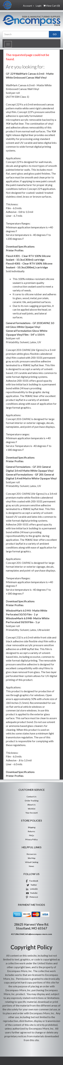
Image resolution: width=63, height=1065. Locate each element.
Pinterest (31, 897)
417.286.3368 (17, 934)
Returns (31, 831)
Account (28, 5)
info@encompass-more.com (38, 934)
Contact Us (31, 796)
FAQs (31, 835)
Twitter (31, 885)
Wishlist (31, 808)
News (31, 866)
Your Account (32, 812)
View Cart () (51, 5)
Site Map (31, 858)
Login (38, 5)
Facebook (31, 881)
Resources (31, 854)
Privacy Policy (31, 839)
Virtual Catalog (31, 862)
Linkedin (31, 889)
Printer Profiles (15, 250)
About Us (31, 804)
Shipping (31, 827)
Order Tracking (31, 800)
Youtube (31, 893)
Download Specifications (20, 246)
